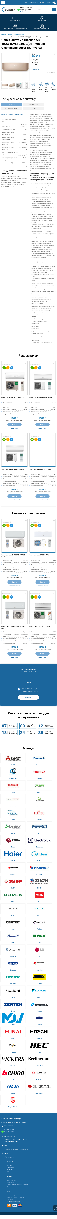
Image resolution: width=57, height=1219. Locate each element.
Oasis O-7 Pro (45, 555)
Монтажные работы (13, 1195)
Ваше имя (28, 677)
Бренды (9, 1165)
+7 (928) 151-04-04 (26, 10)
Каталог (10, 34)
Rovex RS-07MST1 (46, 626)
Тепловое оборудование (14, 1187)
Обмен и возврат (12, 1172)
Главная (3, 34)
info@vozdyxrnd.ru (9, 1157)
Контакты (10, 1169)
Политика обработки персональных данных (13, 1122)
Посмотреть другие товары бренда (12, 114)
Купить (14, 424)
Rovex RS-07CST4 (18, 397)
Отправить (28, 697)
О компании (10, 1167)
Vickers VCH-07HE (46, 397)
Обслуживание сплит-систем (15, 1197)
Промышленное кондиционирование (17, 1184)
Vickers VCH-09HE (18, 469)
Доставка (10, 1199)
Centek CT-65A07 (46, 469)
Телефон (28, 682)
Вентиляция (10, 1182)
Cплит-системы (20, 34)
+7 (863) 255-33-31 (26, 7)
